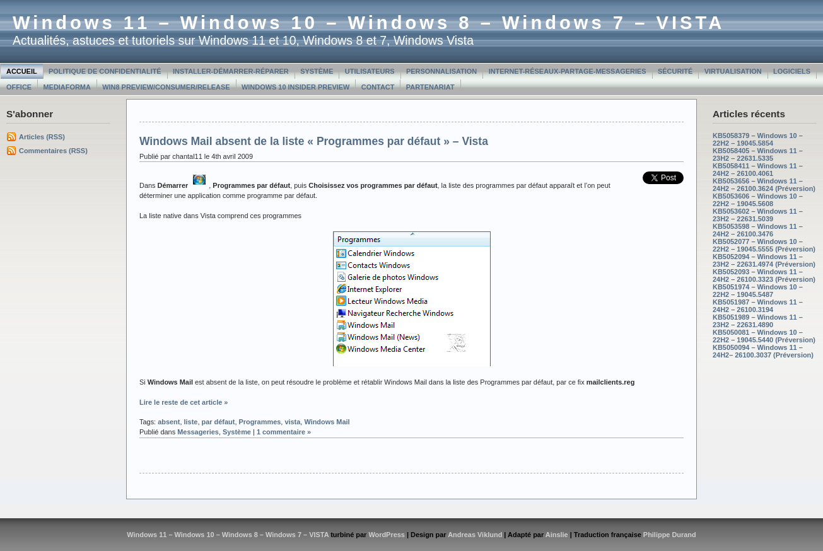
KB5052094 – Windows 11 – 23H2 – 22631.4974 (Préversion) (764, 260)
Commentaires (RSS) (53, 150)
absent (169, 422)
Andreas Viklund (475, 534)
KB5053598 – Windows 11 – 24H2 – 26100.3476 (758, 230)
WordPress (386, 534)
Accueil (21, 71)
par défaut (218, 422)
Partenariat (430, 87)
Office (19, 87)
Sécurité (675, 71)
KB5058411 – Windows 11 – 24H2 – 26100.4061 (758, 169)
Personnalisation (441, 71)
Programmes (259, 422)
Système (316, 71)
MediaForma (67, 87)
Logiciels (791, 71)
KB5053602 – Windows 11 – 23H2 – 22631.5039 (758, 215)
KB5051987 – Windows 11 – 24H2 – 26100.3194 (758, 305)
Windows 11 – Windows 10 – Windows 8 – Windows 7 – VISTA (369, 23)
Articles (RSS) (42, 137)
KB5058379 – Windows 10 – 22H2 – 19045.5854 (758, 139)
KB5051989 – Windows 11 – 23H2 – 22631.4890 (758, 320)
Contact (378, 87)
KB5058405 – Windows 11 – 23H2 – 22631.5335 (758, 154)
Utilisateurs (370, 71)
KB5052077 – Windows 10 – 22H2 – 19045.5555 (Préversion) (764, 245)
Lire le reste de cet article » (183, 402)
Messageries (198, 432)
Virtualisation (733, 71)
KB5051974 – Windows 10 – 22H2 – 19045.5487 (758, 290)
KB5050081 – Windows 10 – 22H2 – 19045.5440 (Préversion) (764, 336)
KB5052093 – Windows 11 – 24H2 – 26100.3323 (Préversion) (764, 275)
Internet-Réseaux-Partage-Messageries (567, 71)
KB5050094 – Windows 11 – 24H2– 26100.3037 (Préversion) (763, 351)
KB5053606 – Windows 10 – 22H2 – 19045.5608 (758, 199)
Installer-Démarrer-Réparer (231, 71)
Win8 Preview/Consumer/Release (166, 87)
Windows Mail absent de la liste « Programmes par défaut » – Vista (313, 141)
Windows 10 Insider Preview (295, 87)
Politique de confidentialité (105, 71)
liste (191, 422)
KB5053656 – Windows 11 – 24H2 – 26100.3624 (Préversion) (764, 184)
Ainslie (557, 534)
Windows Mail (326, 422)
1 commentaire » (284, 432)
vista (292, 422)
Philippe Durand (669, 534)
